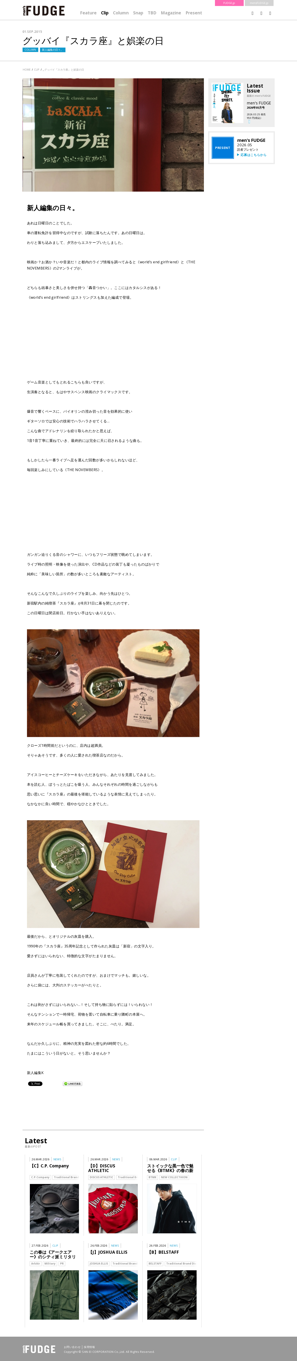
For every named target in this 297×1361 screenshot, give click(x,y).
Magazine (171, 13)
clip (36, 69)
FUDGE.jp (229, 3)
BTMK (152, 1177)
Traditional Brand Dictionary (74, 1177)
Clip (105, 13)
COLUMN (30, 50)
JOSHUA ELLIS (99, 1263)
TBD (152, 13)
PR (62, 1263)
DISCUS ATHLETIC (101, 1177)
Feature (88, 13)
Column (121, 13)
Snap (138, 13)
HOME (27, 69)
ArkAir (35, 1263)
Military (50, 1263)
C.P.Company (40, 1177)
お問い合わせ (72, 1347)
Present (194, 13)
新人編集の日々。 (52, 50)
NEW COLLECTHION (174, 1177)
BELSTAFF (155, 1263)
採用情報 (89, 1347)
